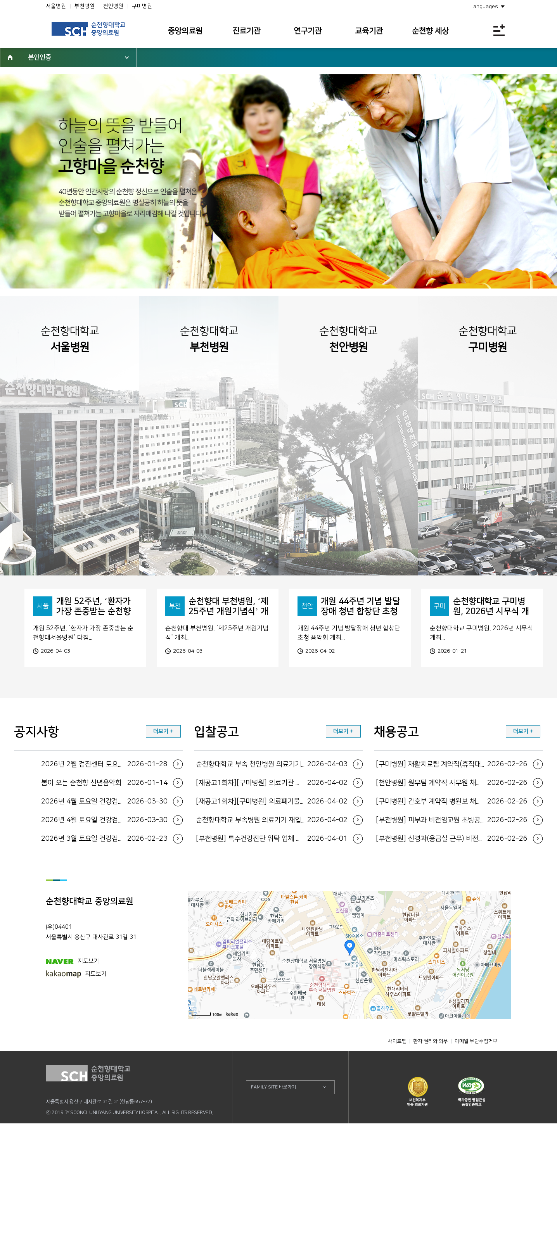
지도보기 (72, 1074)
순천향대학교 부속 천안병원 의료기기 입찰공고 (272, 878)
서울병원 (56, 6)
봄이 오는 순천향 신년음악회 (104, 896)
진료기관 (246, 31)
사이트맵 (397, 1155)
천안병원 (113, 6)
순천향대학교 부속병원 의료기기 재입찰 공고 (272, 934)
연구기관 (308, 31)
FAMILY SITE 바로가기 (273, 1200)
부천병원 (84, 6)
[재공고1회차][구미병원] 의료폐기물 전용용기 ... (272, 915)
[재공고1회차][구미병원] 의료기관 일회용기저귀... (272, 896)
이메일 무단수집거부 (476, 1155)
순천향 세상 (430, 31)
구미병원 (142, 6)
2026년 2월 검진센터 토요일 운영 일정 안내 (104, 878)
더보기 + (163, 845)
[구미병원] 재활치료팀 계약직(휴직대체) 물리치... (452, 878)
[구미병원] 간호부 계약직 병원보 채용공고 (452, 915)
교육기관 (369, 31)
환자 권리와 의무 (430, 1155)
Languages (484, 6)
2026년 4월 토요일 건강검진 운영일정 (104, 915)
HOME (10, 57)
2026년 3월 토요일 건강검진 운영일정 (104, 952)
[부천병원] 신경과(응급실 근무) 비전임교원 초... (452, 952)
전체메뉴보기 (499, 30)
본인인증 (39, 57)
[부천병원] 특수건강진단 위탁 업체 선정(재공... (272, 952)
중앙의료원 (185, 31)
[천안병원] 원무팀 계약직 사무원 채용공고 (452, 896)
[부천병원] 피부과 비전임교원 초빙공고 (452, 934)
